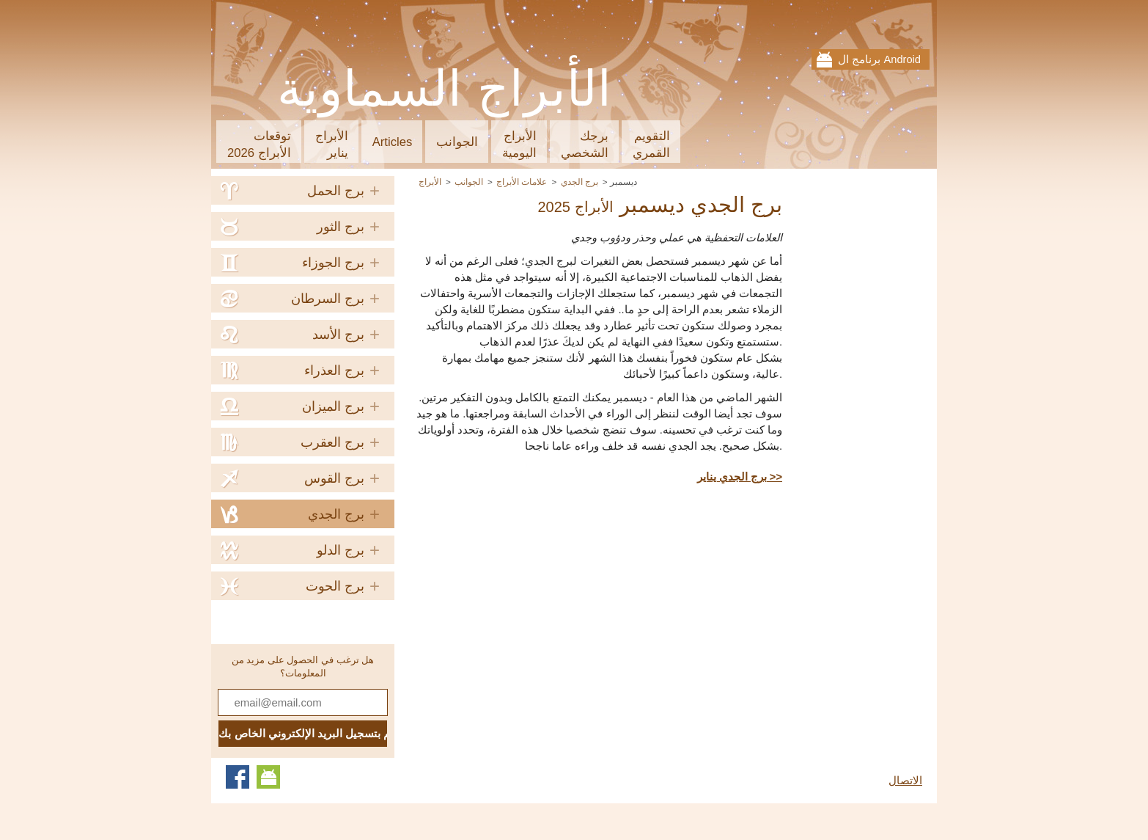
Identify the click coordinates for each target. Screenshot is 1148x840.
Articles (392, 142)
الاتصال (905, 780)
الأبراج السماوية (444, 89)
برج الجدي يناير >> (739, 477)
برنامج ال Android (879, 59)
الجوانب (457, 142)
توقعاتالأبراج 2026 (259, 144)
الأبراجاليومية (519, 144)
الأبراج (430, 181)
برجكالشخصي (584, 144)
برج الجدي (579, 181)
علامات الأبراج (521, 181)
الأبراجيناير (331, 144)
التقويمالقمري (651, 144)
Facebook (237, 777)
